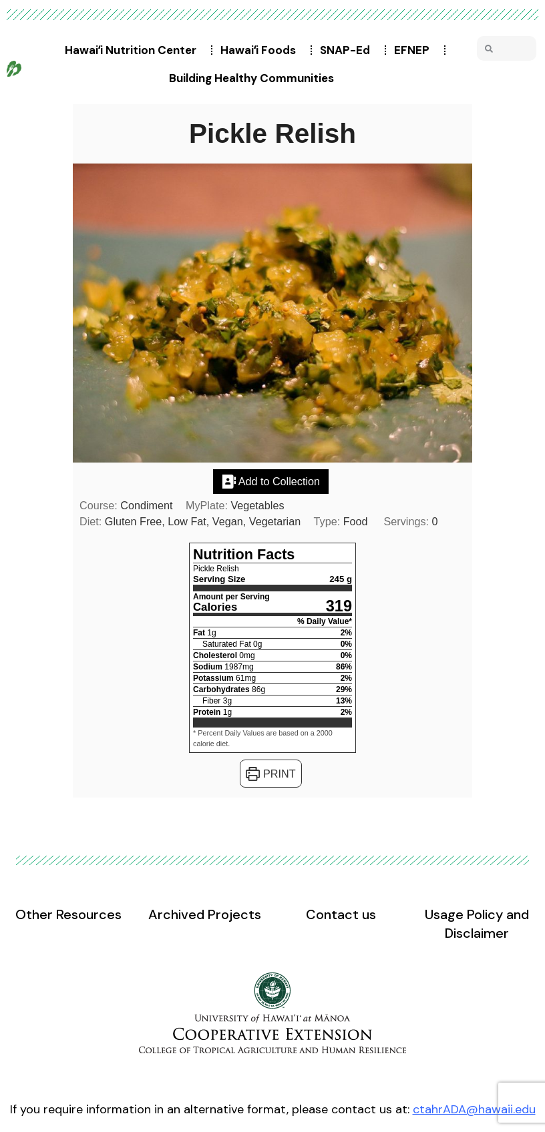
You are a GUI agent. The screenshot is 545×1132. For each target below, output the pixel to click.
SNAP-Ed (348, 50)
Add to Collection (271, 481)
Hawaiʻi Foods (261, 50)
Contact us (341, 914)
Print (270, 774)
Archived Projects (204, 914)
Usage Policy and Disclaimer (477, 924)
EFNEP (415, 50)
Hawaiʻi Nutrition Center (134, 50)
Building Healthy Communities (255, 78)
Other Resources (68, 914)
